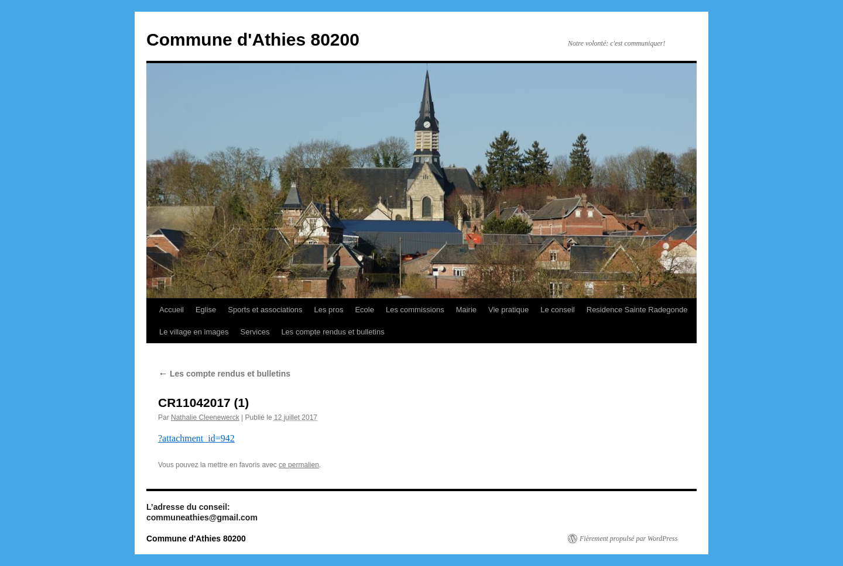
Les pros (329, 309)
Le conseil (557, 309)
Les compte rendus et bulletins (332, 331)
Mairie (466, 309)
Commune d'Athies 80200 (252, 39)
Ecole (364, 309)
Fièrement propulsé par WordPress (628, 538)
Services (255, 331)
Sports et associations (265, 309)
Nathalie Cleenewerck (205, 417)
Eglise (206, 309)
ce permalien (299, 465)
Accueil (171, 309)
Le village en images (194, 331)
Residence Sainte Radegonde (637, 309)
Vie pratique (508, 309)
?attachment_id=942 (196, 438)
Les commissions (415, 309)
